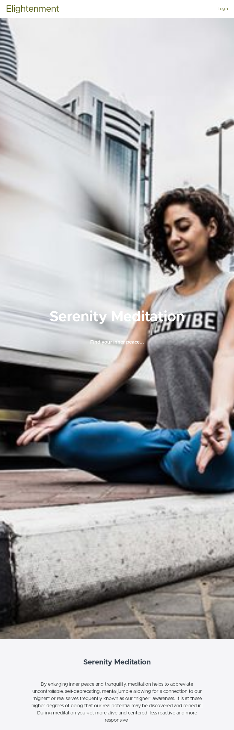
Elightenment (32, 8)
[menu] (220, 9)
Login (223, 9)
